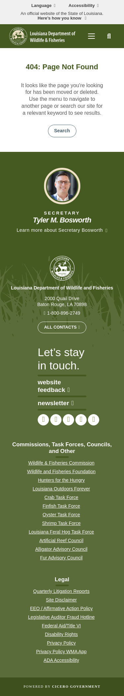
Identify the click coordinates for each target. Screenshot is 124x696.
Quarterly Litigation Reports (61, 591)
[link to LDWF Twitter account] (56, 419)
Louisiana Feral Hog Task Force (61, 532)
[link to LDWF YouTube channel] (81, 419)
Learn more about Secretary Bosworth (60, 230)
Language (41, 5)
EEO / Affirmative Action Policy (61, 608)
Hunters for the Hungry (61, 480)
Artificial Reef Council (61, 540)
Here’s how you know (60, 18)
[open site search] (109, 36)
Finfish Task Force (61, 506)
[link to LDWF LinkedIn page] (93, 419)
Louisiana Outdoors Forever (61, 488)
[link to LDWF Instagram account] (68, 419)
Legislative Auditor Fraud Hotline (61, 617)
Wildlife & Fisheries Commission (61, 463)
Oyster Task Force (61, 514)
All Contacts (60, 327)
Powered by (61, 686)
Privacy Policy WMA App (61, 651)
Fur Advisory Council (61, 557)
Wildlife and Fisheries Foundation (61, 471)
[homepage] (42, 36)
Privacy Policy (61, 643)
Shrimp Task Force (61, 523)
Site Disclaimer (61, 599)
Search (62, 130)
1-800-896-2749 (63, 313)
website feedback (54, 386)
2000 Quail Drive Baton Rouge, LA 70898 (62, 301)
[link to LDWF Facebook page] (43, 419)
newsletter (56, 403)
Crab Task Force (61, 497)
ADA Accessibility (61, 660)
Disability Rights (61, 634)
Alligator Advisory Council (61, 549)
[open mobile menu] (91, 36)
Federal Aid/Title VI (61, 625)
